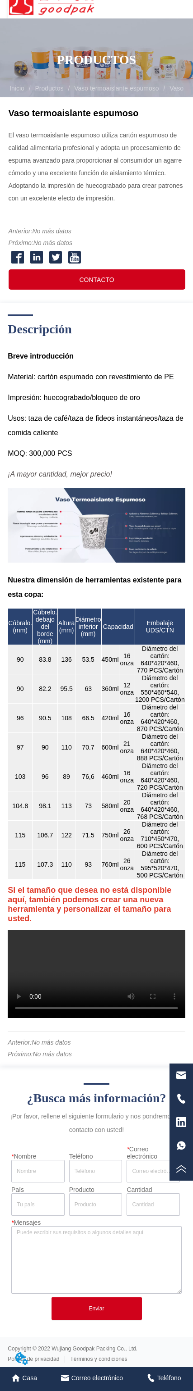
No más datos (51, 231)
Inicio (17, 88)
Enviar (96, 1308)
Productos (49, 88)
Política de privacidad (33, 1359)
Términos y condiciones (98, 1359)
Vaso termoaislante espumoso (116, 88)
